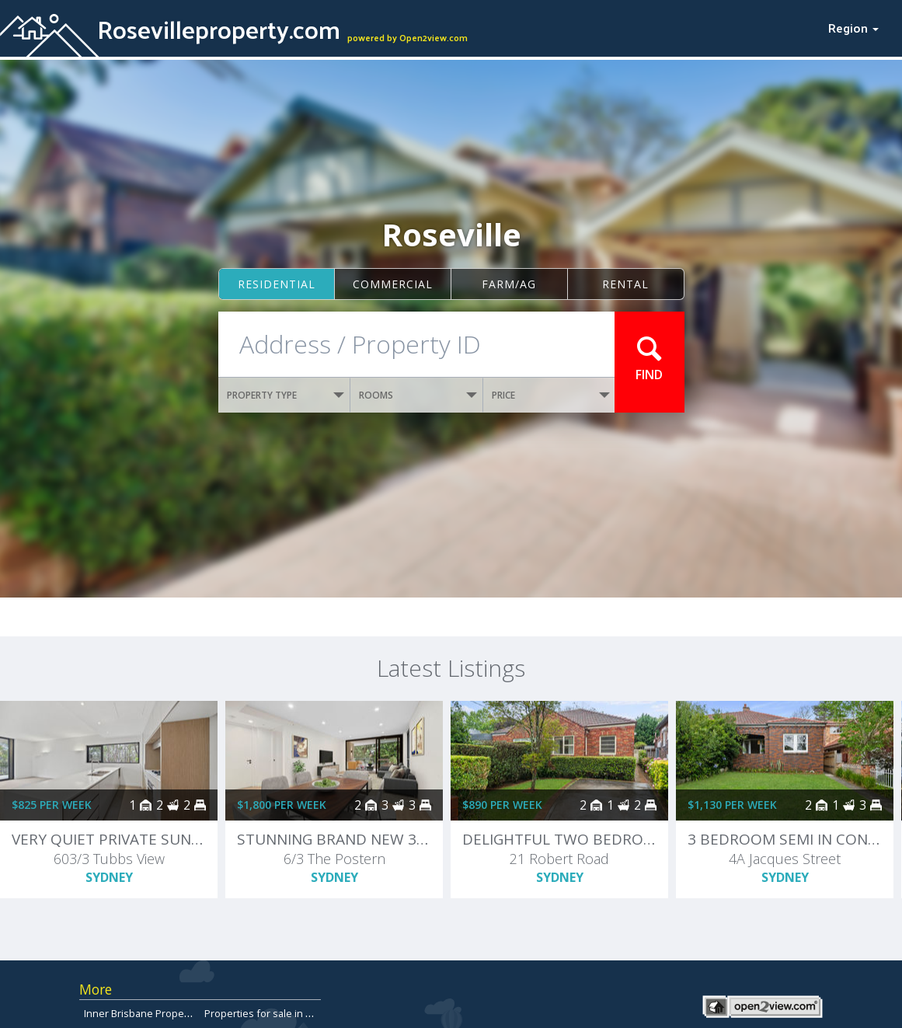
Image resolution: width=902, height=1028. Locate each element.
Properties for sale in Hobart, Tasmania (295, 1013)
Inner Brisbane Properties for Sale (164, 1013)
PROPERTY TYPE (286, 395)
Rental (625, 284)
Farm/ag (509, 284)
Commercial (393, 284)
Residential (276, 284)
